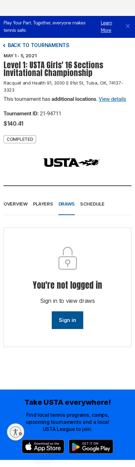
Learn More (106, 26)
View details (112, 99)
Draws (66, 204)
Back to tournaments (38, 45)
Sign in (67, 320)
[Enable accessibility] (15, 431)
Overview (16, 204)
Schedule (92, 204)
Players (43, 204)
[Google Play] (91, 446)
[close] (128, 27)
